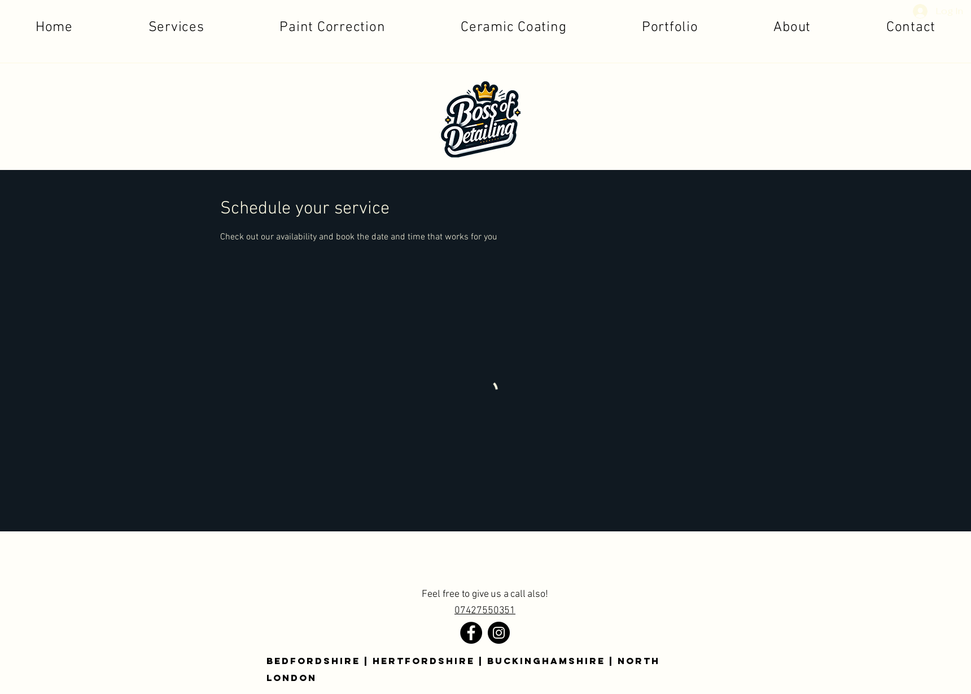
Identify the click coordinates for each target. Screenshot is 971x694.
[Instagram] (499, 633)
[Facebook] (471, 633)
